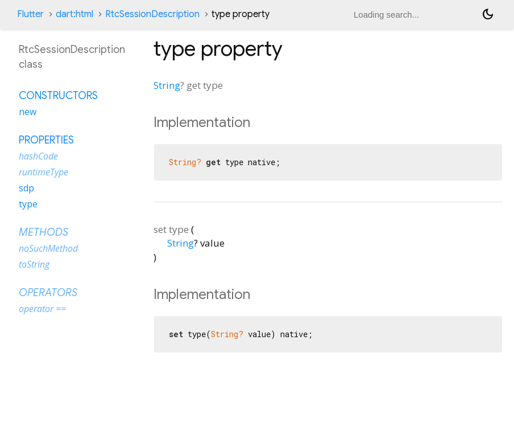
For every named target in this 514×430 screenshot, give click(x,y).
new (27, 111)
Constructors (58, 95)
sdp (26, 188)
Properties (46, 140)
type (28, 204)
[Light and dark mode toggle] (488, 14)
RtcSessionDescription (152, 14)
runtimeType (43, 172)
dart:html (74, 14)
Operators (48, 292)
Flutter (30, 14)
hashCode (38, 156)
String (167, 85)
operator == (42, 308)
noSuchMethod (48, 248)
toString (34, 264)
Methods (43, 232)
